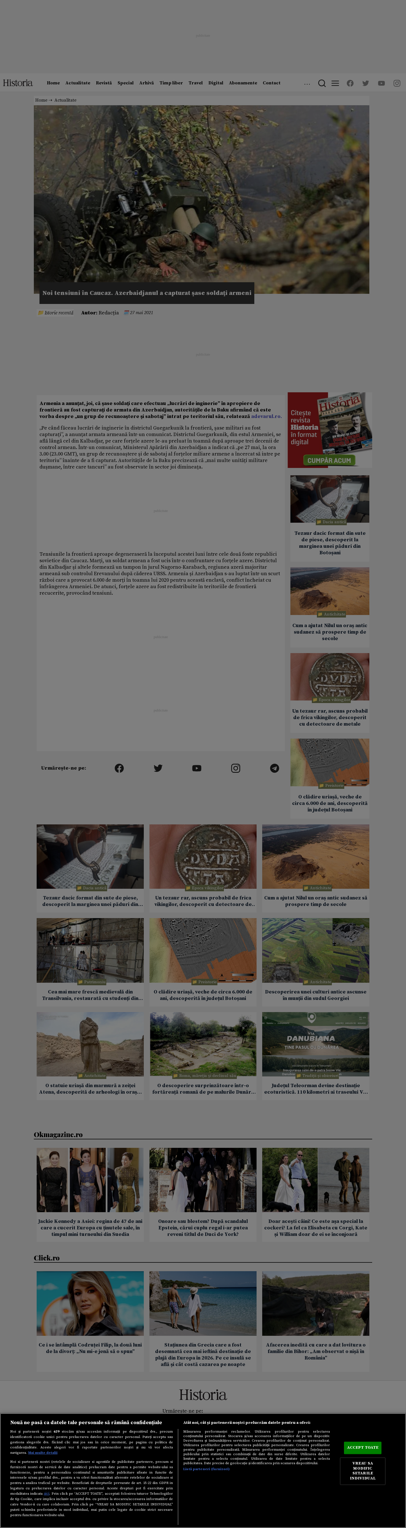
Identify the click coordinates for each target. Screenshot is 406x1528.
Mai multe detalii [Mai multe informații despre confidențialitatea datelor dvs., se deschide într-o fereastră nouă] (43, 1452)
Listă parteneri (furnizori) (206, 1469)
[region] (203, 1470)
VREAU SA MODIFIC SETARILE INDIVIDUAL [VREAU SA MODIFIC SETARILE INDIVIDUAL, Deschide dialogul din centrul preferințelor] (363, 1471)
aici (46, 1493)
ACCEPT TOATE (363, 1447)
